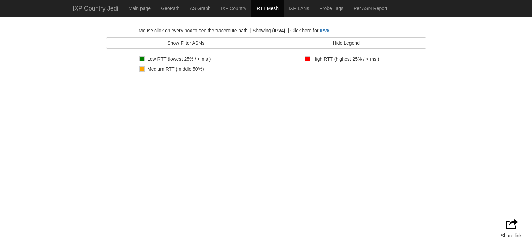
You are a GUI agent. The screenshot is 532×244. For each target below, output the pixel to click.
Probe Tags (331, 8)
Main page (140, 8)
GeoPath (170, 8)
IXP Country (233, 8)
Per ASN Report (370, 8)
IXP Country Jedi (95, 8)
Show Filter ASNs (185, 43)
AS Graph (200, 8)
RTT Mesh (267, 8)
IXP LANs (299, 8)
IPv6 (324, 30)
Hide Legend (346, 43)
